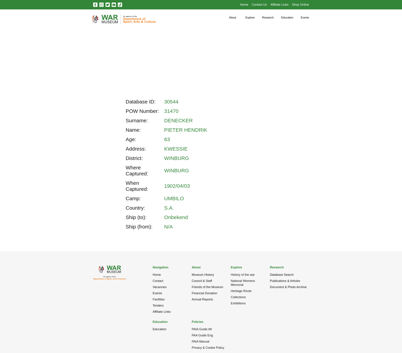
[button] (233, 19)
